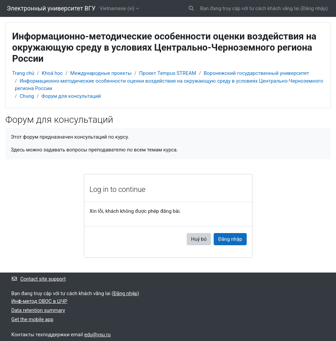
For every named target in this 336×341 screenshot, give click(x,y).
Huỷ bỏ (199, 239)
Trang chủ (23, 73)
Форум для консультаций (71, 96)
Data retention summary (38, 310)
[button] (191, 8)
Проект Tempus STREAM (167, 73)
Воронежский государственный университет (256, 73)
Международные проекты (100, 73)
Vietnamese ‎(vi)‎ (117, 8)
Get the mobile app (32, 319)
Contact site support (38, 279)
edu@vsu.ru (97, 335)
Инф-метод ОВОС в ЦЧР (39, 301)
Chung (27, 96)
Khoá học (52, 73)
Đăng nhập (314, 8)
